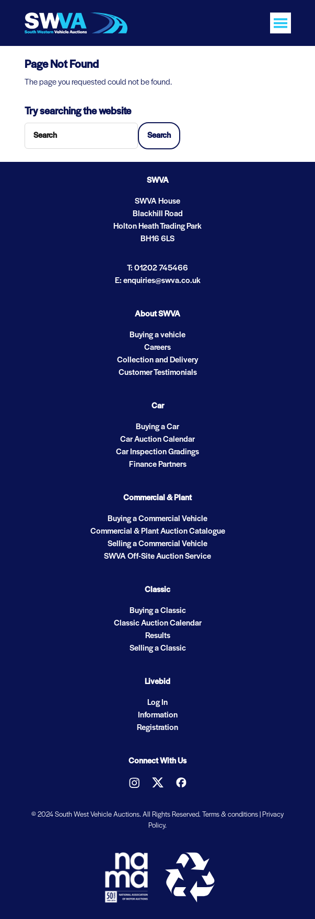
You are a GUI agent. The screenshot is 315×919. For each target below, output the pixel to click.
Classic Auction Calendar (158, 623)
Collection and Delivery (157, 360)
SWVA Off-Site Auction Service (157, 556)
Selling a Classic (158, 648)
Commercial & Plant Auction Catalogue (157, 531)
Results (157, 636)
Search (159, 136)
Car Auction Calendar (157, 439)
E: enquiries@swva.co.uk (158, 281)
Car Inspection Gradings (157, 452)
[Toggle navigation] (280, 23)
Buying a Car (157, 427)
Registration (157, 728)
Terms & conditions (230, 815)
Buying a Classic (158, 611)
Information (158, 715)
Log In (157, 703)
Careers (157, 348)
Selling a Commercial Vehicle (157, 544)
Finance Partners (157, 465)
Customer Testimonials (158, 373)
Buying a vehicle (157, 335)
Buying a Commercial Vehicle (157, 519)
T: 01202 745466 (157, 268)
